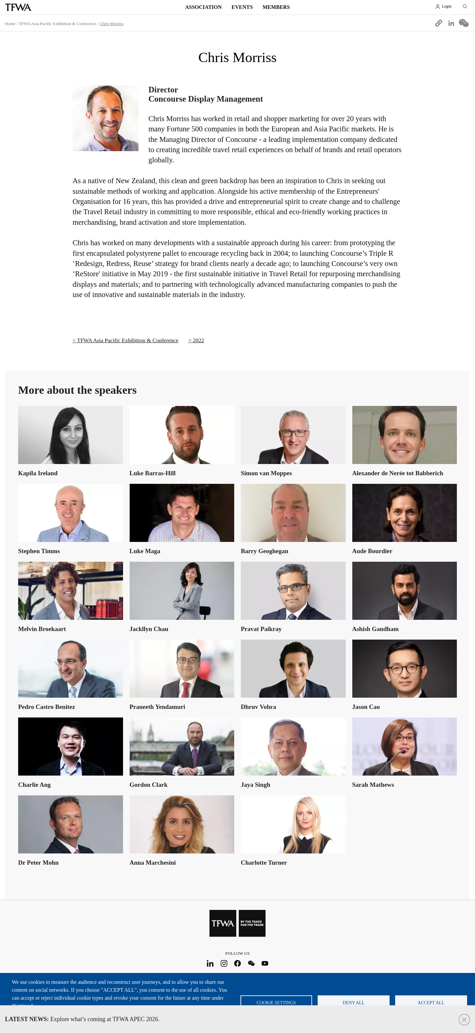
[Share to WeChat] (464, 23)
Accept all (431, 1002)
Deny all (353, 1002)
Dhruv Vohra (258, 706)
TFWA (18, 7)
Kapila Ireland (37, 473)
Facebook (238, 963)
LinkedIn (210, 963)
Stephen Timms (39, 551)
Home (10, 23)
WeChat (251, 963)
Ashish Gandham (375, 628)
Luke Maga (145, 551)
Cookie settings (276, 1002)
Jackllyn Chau (149, 628)
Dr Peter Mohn (38, 862)
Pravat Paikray (261, 628)
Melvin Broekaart (42, 628)
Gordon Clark (149, 784)
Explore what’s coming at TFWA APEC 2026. (82, 1019)
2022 (198, 340)
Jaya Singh (255, 784)
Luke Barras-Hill (153, 473)
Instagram (224, 963)
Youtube (265, 963)
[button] (439, 23)
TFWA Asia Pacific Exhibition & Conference (57, 23)
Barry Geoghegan (264, 551)
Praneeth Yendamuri (157, 706)
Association (203, 7)
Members (276, 7)
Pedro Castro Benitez (46, 706)
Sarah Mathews (373, 784)
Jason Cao (366, 706)
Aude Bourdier (372, 551)
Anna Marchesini (153, 862)
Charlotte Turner (264, 862)
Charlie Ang (34, 784)
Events (242, 7)
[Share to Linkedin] (451, 23)
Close (464, 1019)
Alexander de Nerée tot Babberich (397, 473)
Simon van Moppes (266, 473)
